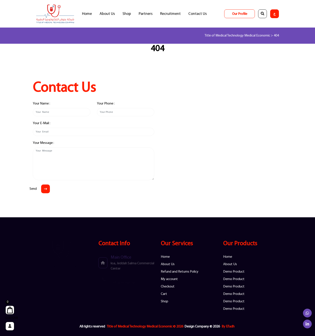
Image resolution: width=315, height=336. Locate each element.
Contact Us (197, 14)
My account (169, 279)
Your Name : (41, 103)
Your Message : (43, 143)
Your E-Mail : (41, 123)
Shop (126, 14)
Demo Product (234, 271)
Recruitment (170, 14)
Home (87, 14)
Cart (164, 294)
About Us (107, 14)
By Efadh (228, 326)
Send (33, 189)
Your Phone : (106, 103)
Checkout (168, 286)
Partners (145, 14)
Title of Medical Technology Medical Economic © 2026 (145, 326)
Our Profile (239, 14)
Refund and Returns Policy (179, 271)
